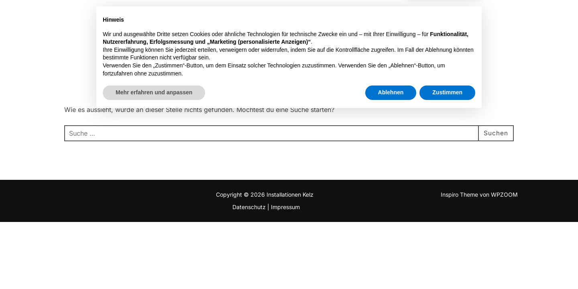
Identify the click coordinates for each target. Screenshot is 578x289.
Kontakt (527, 17)
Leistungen (405, 17)
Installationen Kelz (75, 17)
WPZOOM (504, 194)
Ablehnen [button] (391, 267)
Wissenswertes (469, 17)
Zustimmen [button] (447, 267)
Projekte (356, 17)
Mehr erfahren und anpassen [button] (154, 267)
